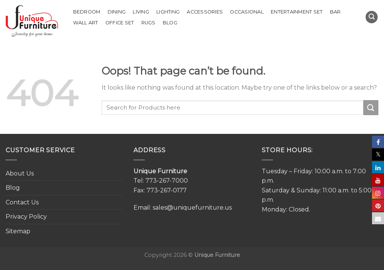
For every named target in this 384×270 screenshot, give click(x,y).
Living (141, 12)
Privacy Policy (26, 216)
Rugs (148, 23)
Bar (335, 12)
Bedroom (86, 12)
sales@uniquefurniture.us (192, 207)
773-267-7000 (167, 180)
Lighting (168, 12)
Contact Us (22, 202)
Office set (119, 23)
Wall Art (85, 23)
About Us (20, 173)
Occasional (247, 12)
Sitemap (18, 231)
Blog (170, 23)
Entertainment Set (296, 12)
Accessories (205, 12)
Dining (117, 12)
